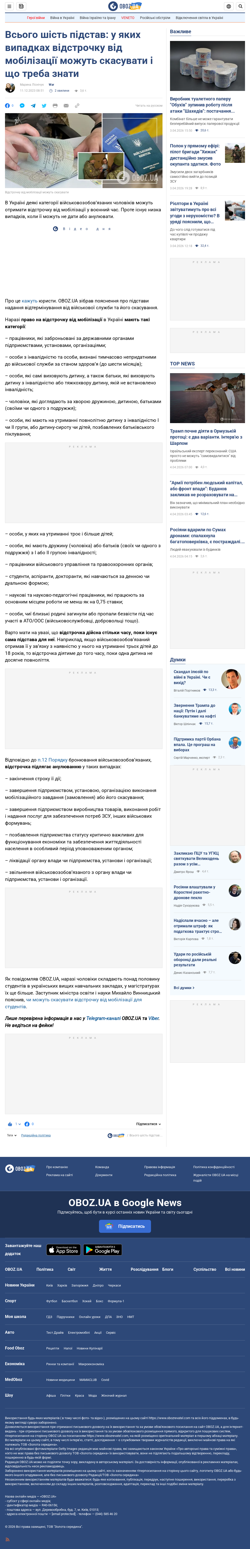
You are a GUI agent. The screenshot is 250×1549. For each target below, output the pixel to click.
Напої (68, 1348)
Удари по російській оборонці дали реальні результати (195, 959)
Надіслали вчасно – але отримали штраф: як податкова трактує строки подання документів (199, 926)
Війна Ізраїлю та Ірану (98, 18)
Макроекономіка (91, 1364)
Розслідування (144, 1269)
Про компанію (57, 1167)
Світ (72, 1269)
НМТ (130, 1317)
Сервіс (111, 1332)
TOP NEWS (182, 364)
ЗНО (119, 1317)
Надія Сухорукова (187, 905)
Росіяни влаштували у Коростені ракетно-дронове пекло (194, 892)
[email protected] (63, 1514)
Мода (92, 1395)
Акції (98, 1332)
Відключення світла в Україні (199, 18)
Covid (105, 1380)
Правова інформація (159, 1167)
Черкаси (114, 1285)
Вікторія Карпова (186, 939)
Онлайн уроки (89, 1317)
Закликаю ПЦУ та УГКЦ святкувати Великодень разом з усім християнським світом (196, 859)
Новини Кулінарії (89, 1348)
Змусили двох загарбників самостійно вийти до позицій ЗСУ (193, 176)
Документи (103, 1175)
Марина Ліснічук (32, 84)
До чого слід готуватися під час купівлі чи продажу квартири (192, 234)
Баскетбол (70, 1301)
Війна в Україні (62, 18)
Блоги (167, 1269)
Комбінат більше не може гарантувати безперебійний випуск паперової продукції (204, 121)
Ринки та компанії (60, 1364)
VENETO (127, 18)
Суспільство (205, 1269)
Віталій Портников (187, 690)
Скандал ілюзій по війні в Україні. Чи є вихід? (192, 677)
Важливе (180, 31)
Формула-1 (116, 1301)
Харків (62, 1285)
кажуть (30, 301)
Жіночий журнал (114, 1395)
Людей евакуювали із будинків (195, 549)
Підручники (65, 1317)
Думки (178, 660)
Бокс (99, 1301)
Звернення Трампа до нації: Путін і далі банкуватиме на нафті (195, 711)
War (51, 84)
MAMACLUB (88, 1380)
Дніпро (98, 1285)
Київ (49, 1285)
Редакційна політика (36, 1135)
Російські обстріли (155, 18)
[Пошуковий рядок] (240, 6)
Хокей (87, 1301)
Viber (153, 1018)
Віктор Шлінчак (185, 724)
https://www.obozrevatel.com (169, 1418)
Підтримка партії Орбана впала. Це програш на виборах (197, 744)
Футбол (51, 1301)
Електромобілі (79, 1332)
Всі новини (235, 1269)
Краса (79, 1395)
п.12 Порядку (53, 760)
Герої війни (36, 18)
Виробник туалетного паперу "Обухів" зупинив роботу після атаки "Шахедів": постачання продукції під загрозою (201, 105)
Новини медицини (60, 1380)
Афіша (51, 1395)
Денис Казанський (187, 973)
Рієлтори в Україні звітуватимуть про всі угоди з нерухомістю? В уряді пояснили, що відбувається (195, 213)
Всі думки (183, 988)
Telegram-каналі (103, 1018)
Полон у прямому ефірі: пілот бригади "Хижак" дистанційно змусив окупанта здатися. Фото (195, 155)
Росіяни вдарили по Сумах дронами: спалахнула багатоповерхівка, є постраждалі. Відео (206, 536)
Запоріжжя (80, 1285)
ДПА (108, 1317)
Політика (45, 1269)
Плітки (65, 1395)
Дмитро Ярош (184, 872)
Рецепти (52, 1348)
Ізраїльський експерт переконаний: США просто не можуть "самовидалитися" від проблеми (203, 456)
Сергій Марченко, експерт (192, 758)
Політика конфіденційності (213, 1167)
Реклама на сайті (59, 1175)
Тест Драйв (55, 1332)
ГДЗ (49, 1317)
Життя (105, 1269)
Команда (102, 1167)
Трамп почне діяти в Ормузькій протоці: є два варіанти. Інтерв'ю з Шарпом (206, 437)
